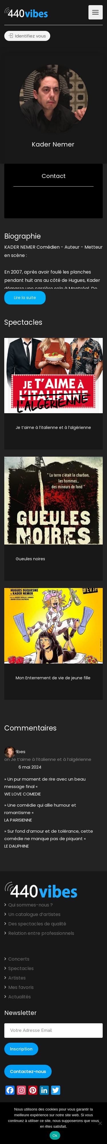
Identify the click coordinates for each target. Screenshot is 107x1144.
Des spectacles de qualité (37, 924)
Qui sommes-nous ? (30, 905)
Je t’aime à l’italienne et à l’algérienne (51, 759)
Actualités (19, 997)
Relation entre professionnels (41, 933)
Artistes (17, 978)
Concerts (18, 959)
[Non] (100, 1123)
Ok (55, 1135)
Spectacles (21, 968)
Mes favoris (21, 987)
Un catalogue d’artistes (34, 914)
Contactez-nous (28, 1071)
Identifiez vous (27, 36)
